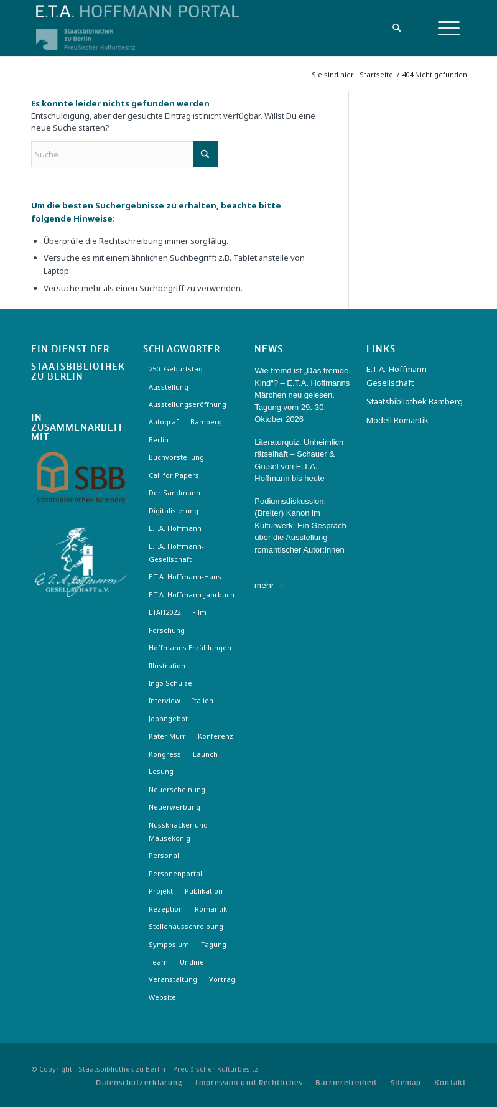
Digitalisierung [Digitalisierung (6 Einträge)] (173, 510)
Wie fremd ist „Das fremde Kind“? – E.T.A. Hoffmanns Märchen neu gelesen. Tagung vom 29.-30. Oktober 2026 (302, 395)
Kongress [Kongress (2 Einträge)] (165, 754)
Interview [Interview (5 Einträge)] (164, 700)
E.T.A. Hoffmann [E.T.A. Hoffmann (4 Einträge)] (175, 528)
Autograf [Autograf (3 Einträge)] (164, 421)
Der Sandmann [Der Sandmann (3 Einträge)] (174, 492)
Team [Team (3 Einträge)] (158, 961)
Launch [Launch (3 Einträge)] (205, 754)
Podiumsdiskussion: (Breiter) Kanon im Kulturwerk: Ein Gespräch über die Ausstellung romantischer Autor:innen (300, 525)
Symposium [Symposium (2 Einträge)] (169, 944)
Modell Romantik (397, 420)
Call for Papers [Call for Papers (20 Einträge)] (174, 475)
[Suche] (393, 28)
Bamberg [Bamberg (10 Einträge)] (206, 421)
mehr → (269, 585)
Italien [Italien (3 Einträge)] (202, 700)
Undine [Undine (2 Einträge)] (192, 961)
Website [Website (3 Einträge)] (162, 997)
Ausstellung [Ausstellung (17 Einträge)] (168, 386)
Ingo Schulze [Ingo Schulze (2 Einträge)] (170, 683)
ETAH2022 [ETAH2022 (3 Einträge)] (164, 612)
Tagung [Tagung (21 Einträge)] (213, 944)
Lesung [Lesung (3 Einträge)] (161, 771)
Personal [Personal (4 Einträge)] (164, 855)
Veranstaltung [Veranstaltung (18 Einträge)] (173, 979)
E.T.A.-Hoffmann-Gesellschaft (398, 375)
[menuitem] (393, 28)
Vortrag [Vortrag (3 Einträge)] (222, 979)
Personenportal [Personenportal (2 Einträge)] (175, 873)
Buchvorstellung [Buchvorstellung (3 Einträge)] (176, 457)
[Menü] (449, 28)
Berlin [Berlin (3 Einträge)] (159, 439)
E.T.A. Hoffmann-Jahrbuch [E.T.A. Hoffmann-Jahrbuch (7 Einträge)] (192, 594)
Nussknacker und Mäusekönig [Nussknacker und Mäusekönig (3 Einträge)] (178, 831)
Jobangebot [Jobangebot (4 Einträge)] (168, 718)
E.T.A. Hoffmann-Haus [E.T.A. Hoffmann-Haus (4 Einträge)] (185, 576)
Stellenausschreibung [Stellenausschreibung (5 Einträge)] (186, 926)
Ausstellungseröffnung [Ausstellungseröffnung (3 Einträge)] (187, 404)
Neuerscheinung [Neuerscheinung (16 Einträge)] (177, 789)
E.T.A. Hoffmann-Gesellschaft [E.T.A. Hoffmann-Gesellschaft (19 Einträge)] (176, 552)
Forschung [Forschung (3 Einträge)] (167, 630)
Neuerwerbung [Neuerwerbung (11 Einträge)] (174, 806)
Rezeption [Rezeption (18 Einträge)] (166, 908)
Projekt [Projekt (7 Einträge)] (161, 890)
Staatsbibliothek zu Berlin (78, 372)
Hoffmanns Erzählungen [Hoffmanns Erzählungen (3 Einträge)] (190, 647)
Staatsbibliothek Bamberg (414, 401)
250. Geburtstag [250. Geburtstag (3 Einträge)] (176, 368)
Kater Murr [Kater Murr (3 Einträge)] (167, 735)
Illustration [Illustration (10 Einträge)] (167, 665)
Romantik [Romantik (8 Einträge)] (211, 908)
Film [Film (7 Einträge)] (199, 612)
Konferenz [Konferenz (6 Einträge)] (215, 735)
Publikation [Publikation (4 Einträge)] (204, 890)
